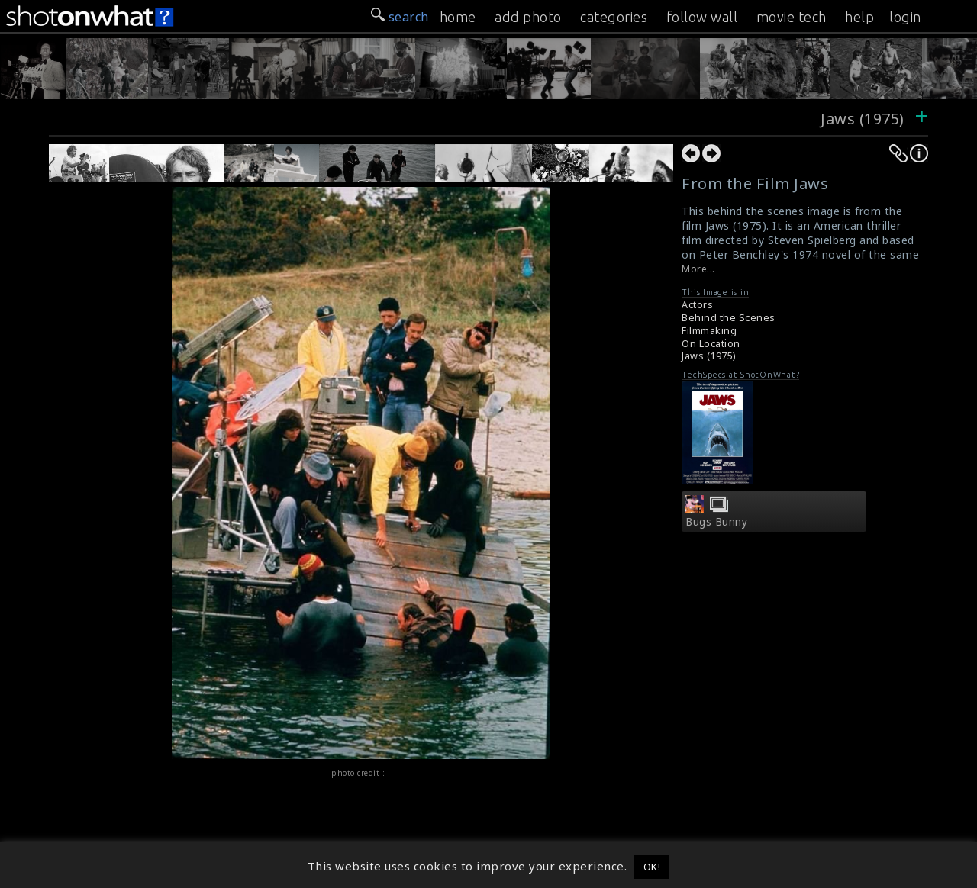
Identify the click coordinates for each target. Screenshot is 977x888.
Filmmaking (709, 330)
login (905, 16)
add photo (528, 16)
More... (698, 268)
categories (613, 16)
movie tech (791, 16)
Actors (697, 304)
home (458, 16)
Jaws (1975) (864, 118)
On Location (711, 343)
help (859, 16)
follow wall (702, 16)
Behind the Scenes (728, 317)
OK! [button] (652, 867)
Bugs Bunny (716, 522)
